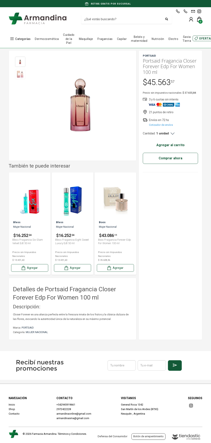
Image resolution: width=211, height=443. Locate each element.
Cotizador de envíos (161, 124)
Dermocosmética (47, 39)
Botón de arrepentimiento (148, 436)
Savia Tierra (187, 39)
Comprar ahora (170, 158)
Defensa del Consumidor (112, 436)
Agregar (29, 267)
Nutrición (158, 39)
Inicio (12, 404)
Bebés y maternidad (139, 39)
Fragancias (105, 39)
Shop (12, 409)
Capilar (122, 39)
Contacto (14, 413)
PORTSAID (28, 327)
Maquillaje (86, 39)
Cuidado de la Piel (69, 38)
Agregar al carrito (170, 145)
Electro (173, 39)
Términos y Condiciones (72, 433)
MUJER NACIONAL (37, 332)
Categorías (22, 39)
